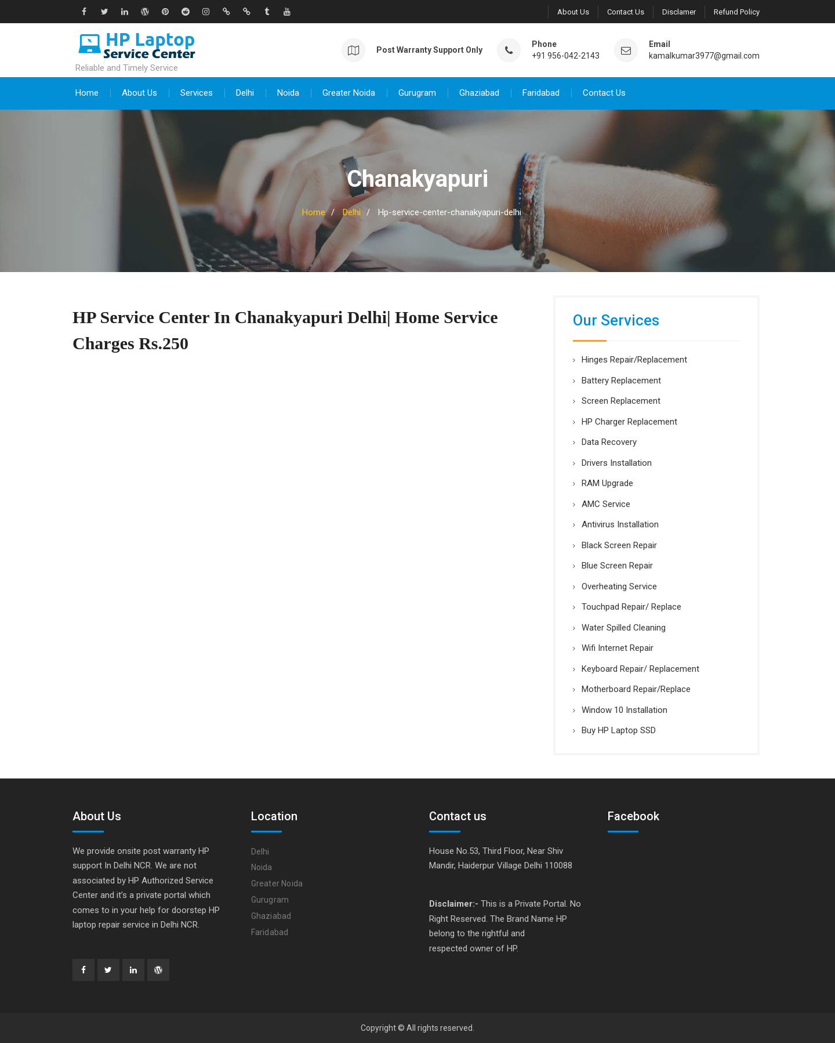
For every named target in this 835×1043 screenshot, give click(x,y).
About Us (573, 12)
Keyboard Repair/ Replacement (640, 668)
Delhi (245, 92)
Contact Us (625, 12)
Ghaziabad (479, 92)
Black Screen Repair (619, 544)
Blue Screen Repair (617, 565)
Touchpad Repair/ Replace (631, 606)
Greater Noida (348, 92)
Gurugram (417, 92)
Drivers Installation (617, 462)
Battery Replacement (621, 380)
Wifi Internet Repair (618, 647)
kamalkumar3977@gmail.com (704, 55)
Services (196, 92)
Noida (288, 92)
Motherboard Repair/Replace (636, 688)
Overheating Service (619, 586)
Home (87, 92)
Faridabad (541, 92)
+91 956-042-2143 (566, 55)
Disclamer (679, 12)
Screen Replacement (621, 400)
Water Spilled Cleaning (624, 627)
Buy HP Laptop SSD (619, 730)
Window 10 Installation (624, 709)
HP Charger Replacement (629, 421)
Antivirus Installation (620, 524)
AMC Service (606, 503)
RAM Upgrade (607, 482)
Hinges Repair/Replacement (634, 359)
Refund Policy (737, 12)
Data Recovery (609, 441)
